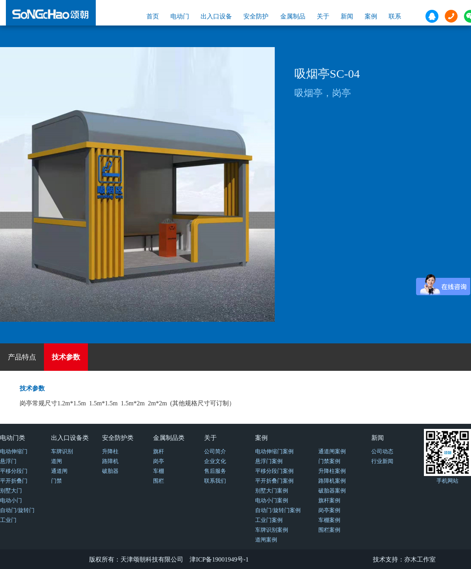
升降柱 (110, 451)
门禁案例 (329, 461)
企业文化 (215, 461)
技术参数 (66, 357)
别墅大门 (11, 491)
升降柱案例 (332, 471)
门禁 (56, 481)
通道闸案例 (332, 451)
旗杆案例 (329, 500)
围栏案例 (329, 530)
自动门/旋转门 (17, 510)
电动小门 (11, 500)
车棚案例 (329, 520)
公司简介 (215, 451)
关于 (323, 16)
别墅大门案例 (271, 491)
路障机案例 (332, 481)
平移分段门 (13, 471)
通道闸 (59, 471)
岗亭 (158, 461)
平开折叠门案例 (274, 481)
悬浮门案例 (269, 461)
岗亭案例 (329, 510)
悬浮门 (8, 461)
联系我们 (215, 481)
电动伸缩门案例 (274, 451)
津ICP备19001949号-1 (219, 559)
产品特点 (22, 357)
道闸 (56, 461)
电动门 (179, 16)
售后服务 (215, 471)
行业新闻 (382, 461)
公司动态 (382, 451)
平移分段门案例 (274, 471)
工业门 (8, 520)
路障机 (110, 461)
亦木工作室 (420, 559)
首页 (152, 16)
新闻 (347, 16)
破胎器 (110, 471)
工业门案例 (269, 520)
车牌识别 (62, 451)
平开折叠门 (13, 481)
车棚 (158, 471)
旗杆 (158, 451)
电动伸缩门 (13, 451)
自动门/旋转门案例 (278, 510)
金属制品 (292, 16)
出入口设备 (216, 16)
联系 (395, 16)
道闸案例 (266, 540)
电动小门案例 (271, 500)
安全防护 (255, 16)
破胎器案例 (332, 491)
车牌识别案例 (271, 530)
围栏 (158, 481)
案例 (371, 16)
